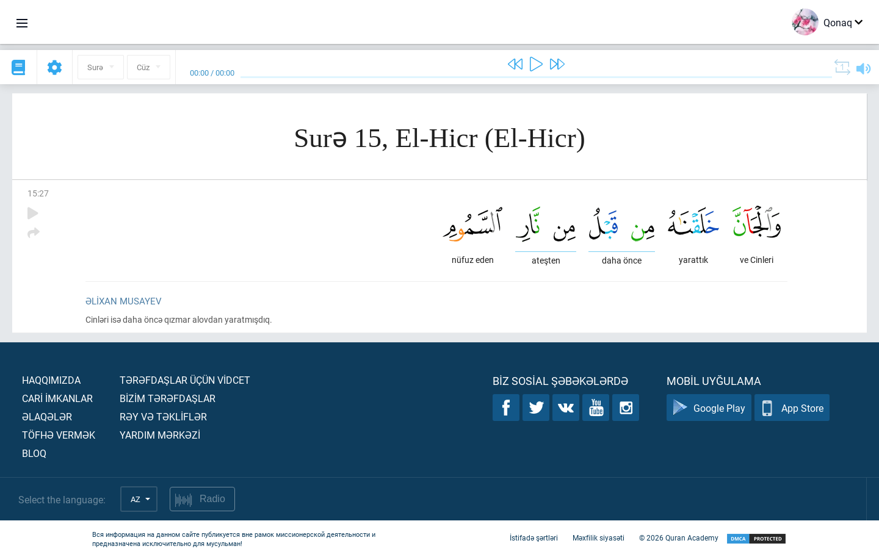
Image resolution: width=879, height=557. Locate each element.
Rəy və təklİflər (163, 416)
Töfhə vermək (58, 434)
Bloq (34, 453)
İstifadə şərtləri (534, 537)
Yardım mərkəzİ (160, 434)
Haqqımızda (51, 379)
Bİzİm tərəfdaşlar (167, 398)
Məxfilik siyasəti (598, 537)
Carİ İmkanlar (57, 398)
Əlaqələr (47, 416)
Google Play (709, 407)
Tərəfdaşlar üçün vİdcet (185, 379)
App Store (792, 407)
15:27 (38, 193)
